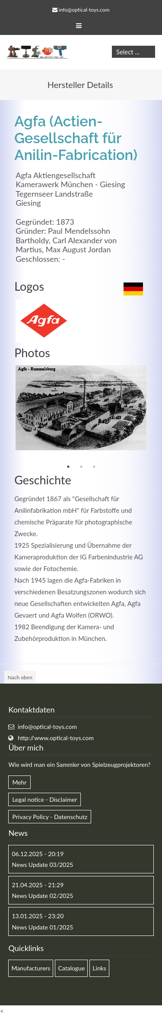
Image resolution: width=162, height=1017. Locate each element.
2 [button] (81, 466)
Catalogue (71, 968)
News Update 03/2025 (42, 864)
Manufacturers (30, 968)
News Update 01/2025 (42, 927)
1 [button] (68, 466)
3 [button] (94, 466)
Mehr (19, 782)
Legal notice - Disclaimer (44, 799)
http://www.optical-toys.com (56, 737)
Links (99, 968)
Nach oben (20, 677)
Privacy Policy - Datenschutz (49, 816)
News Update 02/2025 (42, 895)
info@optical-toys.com (84, 9)
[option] (81, 407)
